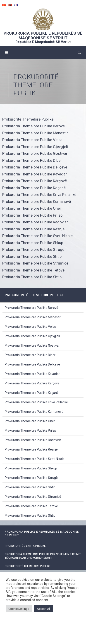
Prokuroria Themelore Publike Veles (32, 139)
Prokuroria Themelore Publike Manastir (35, 133)
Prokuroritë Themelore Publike (27, 119)
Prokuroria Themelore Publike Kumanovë (36, 201)
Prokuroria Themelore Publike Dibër (32, 160)
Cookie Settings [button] (18, 608)
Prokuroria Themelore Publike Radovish (35, 222)
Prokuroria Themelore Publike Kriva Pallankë (39, 194)
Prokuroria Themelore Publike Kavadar (34, 174)
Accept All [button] (43, 608)
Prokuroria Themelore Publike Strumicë (35, 263)
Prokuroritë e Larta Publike (25, 545)
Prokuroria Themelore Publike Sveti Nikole (37, 235)
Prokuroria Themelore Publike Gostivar (34, 153)
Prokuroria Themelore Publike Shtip (32, 256)
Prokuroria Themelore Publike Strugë (33, 249)
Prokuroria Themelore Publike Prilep (32, 215)
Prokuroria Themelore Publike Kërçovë (34, 181)
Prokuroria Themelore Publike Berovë (33, 126)
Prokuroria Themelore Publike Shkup (32, 242)
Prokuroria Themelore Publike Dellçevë (34, 167)
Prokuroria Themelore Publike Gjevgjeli (35, 146)
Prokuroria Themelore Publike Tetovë (33, 270)
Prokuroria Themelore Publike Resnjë (33, 229)
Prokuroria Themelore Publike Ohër (31, 208)
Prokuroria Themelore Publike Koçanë (34, 188)
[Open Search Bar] (79, 52)
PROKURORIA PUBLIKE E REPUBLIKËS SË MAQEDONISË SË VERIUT (43, 35)
